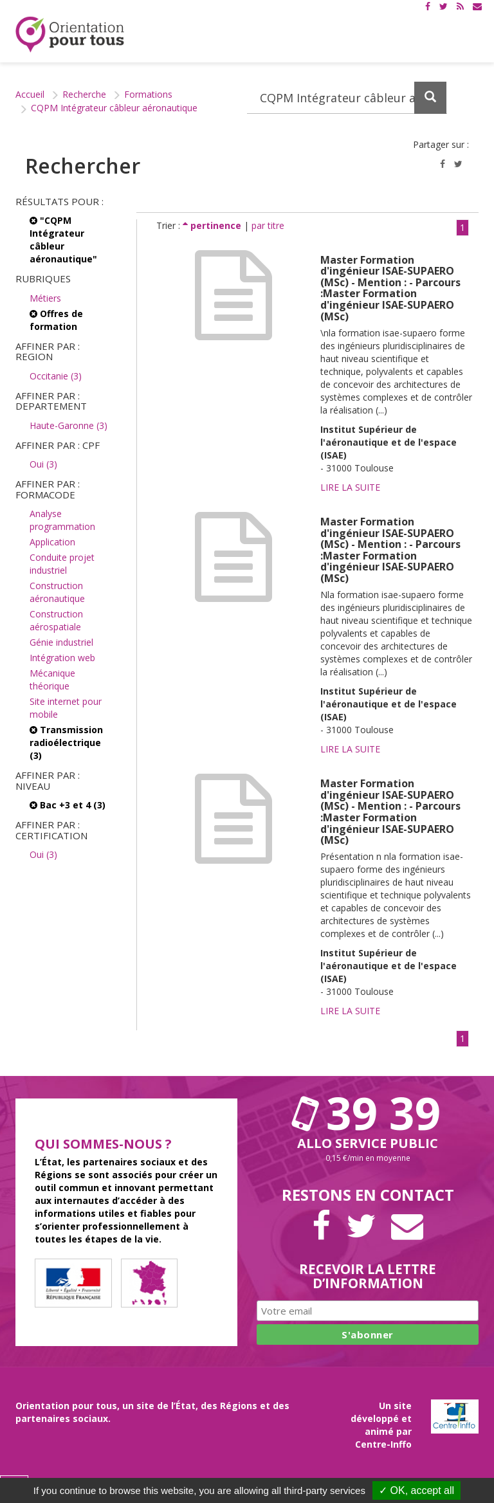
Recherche (84, 94)
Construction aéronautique (57, 592)
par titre (268, 225)
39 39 (368, 1112)
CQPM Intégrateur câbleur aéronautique (114, 108)
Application (52, 542)
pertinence (213, 225)
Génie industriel (61, 642)
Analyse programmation (62, 520)
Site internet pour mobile (66, 707)
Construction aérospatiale (56, 620)
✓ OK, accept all (416, 1490)
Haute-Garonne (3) (68, 425)
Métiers (45, 298)
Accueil (29, 94)
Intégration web (62, 657)
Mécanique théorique (52, 679)
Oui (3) (43, 464)
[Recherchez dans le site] (347, 98)
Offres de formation (56, 319)
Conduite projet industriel (62, 563)
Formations (148, 94)
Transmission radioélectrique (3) (66, 742)
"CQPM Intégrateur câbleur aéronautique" (63, 239)
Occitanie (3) (56, 376)
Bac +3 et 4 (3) (67, 805)
